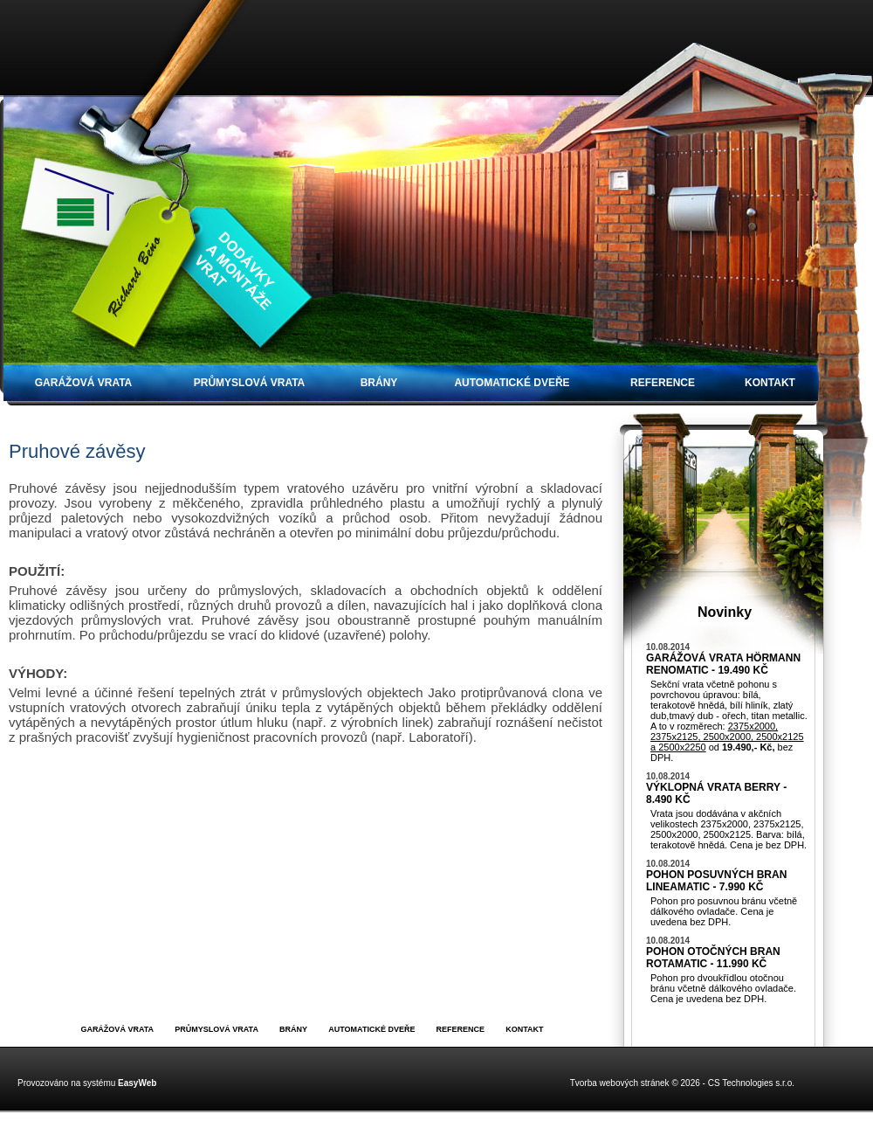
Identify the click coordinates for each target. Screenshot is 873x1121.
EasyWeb (137, 1083)
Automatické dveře (511, 383)
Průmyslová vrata (250, 383)
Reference (662, 383)
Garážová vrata (84, 383)
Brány (379, 383)
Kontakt (770, 383)
